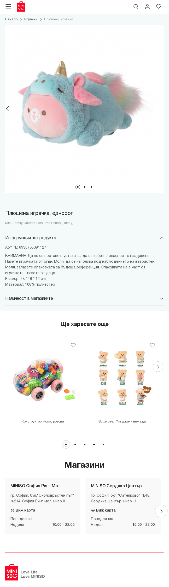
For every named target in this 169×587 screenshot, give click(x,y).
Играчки (30, 19)
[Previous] (8, 108)
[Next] (161, 108)
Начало (11, 19)
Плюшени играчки (58, 19)
